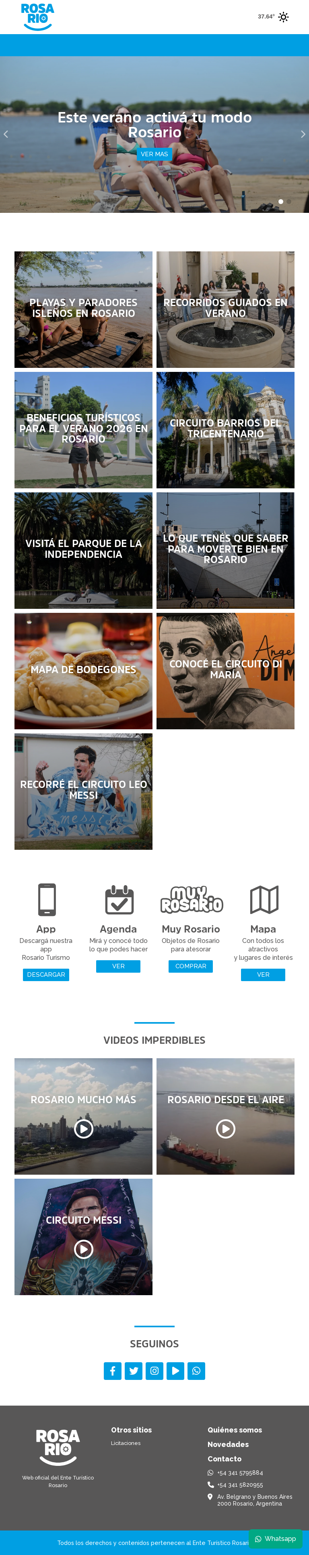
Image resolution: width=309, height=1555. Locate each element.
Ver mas (154, 154)
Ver (118, 966)
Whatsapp (275, 1539)
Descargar (46, 974)
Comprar (190, 966)
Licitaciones (125, 1443)
